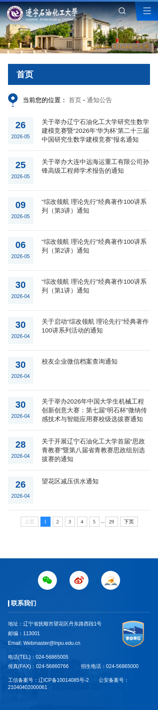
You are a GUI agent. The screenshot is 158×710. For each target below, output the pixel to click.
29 (111, 522)
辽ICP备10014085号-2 (63, 680)
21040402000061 (27, 687)
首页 (75, 99)
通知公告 (99, 99)
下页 (129, 522)
